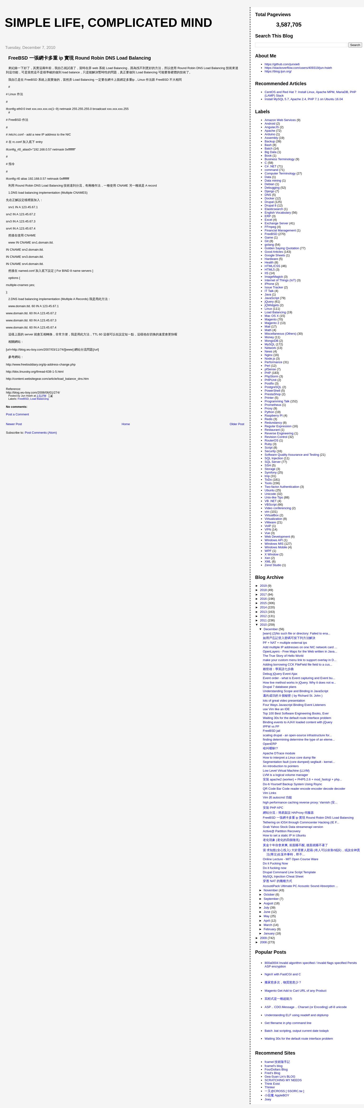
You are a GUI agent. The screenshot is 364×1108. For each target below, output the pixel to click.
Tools (268, 483)
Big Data (270, 152)
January (269, 933)
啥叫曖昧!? (270, 748)
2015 (264, 603)
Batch (268, 148)
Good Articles (274, 252)
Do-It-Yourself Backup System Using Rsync (292, 784)
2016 (264, 599)
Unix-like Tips (274, 497)
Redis (268, 419)
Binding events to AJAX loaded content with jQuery (297, 722)
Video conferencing (278, 508)
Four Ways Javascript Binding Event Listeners (294, 705)
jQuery (269, 301)
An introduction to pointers (281, 766)
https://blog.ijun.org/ (278, 71)
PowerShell (272, 390)
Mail (267, 326)
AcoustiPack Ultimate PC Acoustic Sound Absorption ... (300, 886)
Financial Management (280, 230)
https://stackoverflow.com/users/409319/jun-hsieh (298, 68)
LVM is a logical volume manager (285, 775)
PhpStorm (271, 376)
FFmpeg (270, 227)
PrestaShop (273, 394)
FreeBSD (23, 398)
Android (270, 123)
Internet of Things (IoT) (280, 280)
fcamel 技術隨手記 (277, 1062)
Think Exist (272, 1083)
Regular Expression (278, 426)
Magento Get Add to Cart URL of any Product (295, 990)
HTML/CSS (272, 266)
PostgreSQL (273, 387)
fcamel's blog (273, 1066)
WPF (268, 551)
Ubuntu (270, 490)
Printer (269, 397)
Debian (269, 184)
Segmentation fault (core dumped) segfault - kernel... (299, 762)
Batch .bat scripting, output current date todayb (297, 1031)
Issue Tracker (274, 287)
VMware (270, 522)
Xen (267, 558)
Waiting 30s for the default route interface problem (297, 718)
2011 (264, 620)
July (267, 907)
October (269, 894)
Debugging (272, 187)
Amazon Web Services (280, 120)
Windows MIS (274, 543)
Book (268, 155)
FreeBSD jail (271, 730)
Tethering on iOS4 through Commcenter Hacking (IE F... (301, 822)
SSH (268, 465)
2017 (264, 594)
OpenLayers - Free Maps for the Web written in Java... (300, 651)
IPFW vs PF (271, 726)
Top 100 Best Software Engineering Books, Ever (296, 713)
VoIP (268, 526)
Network (270, 348)
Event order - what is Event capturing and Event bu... (299, 678)
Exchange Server (276, 223)
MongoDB (271, 341)
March (268, 925)
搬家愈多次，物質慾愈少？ (283, 982)
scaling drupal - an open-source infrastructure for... (297, 735)
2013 (264, 612)
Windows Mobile (276, 547)
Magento (271, 319)
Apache (270, 130)
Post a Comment (17, 414)
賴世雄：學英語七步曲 (278, 669)
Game (269, 237)
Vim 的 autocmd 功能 (277, 797)
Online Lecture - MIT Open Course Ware (290, 859)
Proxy (268, 408)
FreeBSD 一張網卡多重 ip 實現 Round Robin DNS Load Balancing (79, 58)
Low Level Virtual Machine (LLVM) (286, 770)
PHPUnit (270, 380)
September (272, 899)
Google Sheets (275, 255)
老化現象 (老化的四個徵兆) (281, 840)
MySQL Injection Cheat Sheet (283, 876)
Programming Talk (277, 401)
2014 (264, 607)
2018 (264, 590)
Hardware (271, 259)
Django (269, 191)
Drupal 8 (270, 205)
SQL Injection (274, 458)
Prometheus (273, 405)
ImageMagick (274, 276)
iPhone (269, 284)
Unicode (270, 494)
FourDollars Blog (276, 1069)
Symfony (271, 472)
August (269, 903)
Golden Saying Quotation (282, 248)
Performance (273, 362)
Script (268, 447)
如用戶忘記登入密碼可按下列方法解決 (289, 638)
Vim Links (269, 793)
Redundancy (273, 422)
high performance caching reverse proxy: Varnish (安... (300, 802)
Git (267, 241)
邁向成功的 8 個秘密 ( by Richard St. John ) (292, 695)
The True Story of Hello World (283, 655)
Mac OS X (272, 316)
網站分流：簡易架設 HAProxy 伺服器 (288, 812)
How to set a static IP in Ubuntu (284, 835)
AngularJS (272, 127)
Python (269, 412)
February (270, 929)
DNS (268, 195)
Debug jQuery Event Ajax (280, 674)
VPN (268, 529)
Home (126, 424)
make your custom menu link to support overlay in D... (299, 660)
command (271, 170)
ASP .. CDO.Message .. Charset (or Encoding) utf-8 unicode (306, 1007)
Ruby (268, 444)
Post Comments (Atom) (41, 432)
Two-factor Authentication (282, 486)
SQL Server (272, 462)
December (271, 629)
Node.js (270, 358)
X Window (272, 554)
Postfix (269, 383)
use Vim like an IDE (276, 709)
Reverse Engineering (279, 433)
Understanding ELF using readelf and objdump (296, 1015)
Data (268, 177)
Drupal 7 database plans (279, 687)
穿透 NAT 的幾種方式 (277, 881)
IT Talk (269, 291)
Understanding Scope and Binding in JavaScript (295, 691)
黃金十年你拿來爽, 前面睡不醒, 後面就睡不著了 (295, 845)
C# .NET (270, 166)
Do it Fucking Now (275, 863)
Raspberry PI (274, 415)
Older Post (237, 424)
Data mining (273, 180)
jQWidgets (272, 305)
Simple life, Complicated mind (108, 22)
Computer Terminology (280, 173)
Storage (270, 469)
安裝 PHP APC (273, 807)
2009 (264, 938)
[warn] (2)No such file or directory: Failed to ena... (297, 633)
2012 (264, 616)
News (268, 351)
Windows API (274, 540)
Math (268, 330)
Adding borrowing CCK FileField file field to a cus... (297, 664)
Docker (269, 198)
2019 (264, 585)
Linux (268, 308)
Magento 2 (272, 323)
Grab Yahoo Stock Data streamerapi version (293, 827)
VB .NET (271, 501)
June (267, 912)
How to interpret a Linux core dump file (289, 757)
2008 (264, 942)
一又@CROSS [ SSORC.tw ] (284, 1091)
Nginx (268, 355)
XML (268, 561)
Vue (267, 533)
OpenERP (270, 744)
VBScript (271, 504)
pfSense (270, 369)
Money (269, 337)
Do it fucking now (274, 868)
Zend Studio (273, 565)
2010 (264, 624)
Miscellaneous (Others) (280, 333)
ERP (268, 216)
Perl (267, 365)
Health (269, 262)
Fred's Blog (272, 1073)
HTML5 (270, 269)
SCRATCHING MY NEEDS (283, 1080)
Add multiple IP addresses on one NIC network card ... (300, 647)
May (267, 916)
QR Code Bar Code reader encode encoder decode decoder (304, 788)
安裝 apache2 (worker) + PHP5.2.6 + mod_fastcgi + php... (302, 779)
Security (270, 451)
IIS (266, 273)
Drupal (269, 202)
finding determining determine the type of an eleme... (299, 739)
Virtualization (273, 519)
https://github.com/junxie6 (282, 64)
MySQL (270, 344)
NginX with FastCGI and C (283, 974)
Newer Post (14, 424)
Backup (270, 141)
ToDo (268, 479)
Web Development (277, 536)
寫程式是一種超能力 (278, 998)
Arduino (270, 134)
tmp (267, 476)
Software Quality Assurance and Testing (292, 454)
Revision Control (276, 437)
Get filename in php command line (288, 1023)
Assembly (271, 138)
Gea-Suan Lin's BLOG (280, 1076)
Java (268, 294)
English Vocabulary (278, 212)
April (267, 920)
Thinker (270, 1087)
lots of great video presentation (284, 700)
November (271, 890)
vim (267, 511)
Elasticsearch (274, 209)
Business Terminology (279, 159)
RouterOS (271, 440)
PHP (268, 373)
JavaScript (272, 298)
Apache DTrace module (279, 753)
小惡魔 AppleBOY (277, 1095)
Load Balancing (39, 398)
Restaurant (272, 430)
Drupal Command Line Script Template (289, 872)
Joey (268, 1099)
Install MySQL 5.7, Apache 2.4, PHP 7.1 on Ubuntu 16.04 (304, 99)
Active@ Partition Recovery (281, 831)
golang (269, 244)
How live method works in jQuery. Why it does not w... (299, 682)
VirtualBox (272, 515)
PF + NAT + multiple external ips (285, 642)
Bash (268, 145)
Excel (268, 219)
